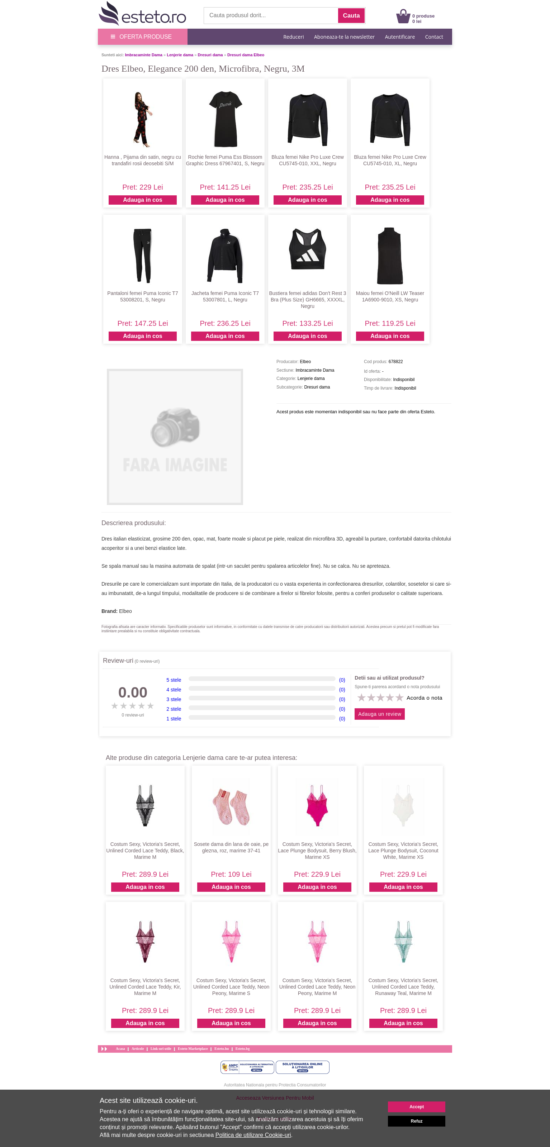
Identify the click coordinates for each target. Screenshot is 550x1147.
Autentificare (400, 36)
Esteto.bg (243, 1049)
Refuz (417, 1121)
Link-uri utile (161, 1049)
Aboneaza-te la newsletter (344, 36)
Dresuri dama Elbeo (245, 55)
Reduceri (293, 36)
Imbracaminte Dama (143, 55)
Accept (416, 1106)
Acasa (120, 1049)
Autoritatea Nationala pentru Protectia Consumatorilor (275, 1084)
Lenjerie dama (180, 55)
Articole (138, 1049)
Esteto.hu (221, 1049)
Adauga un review (379, 714)
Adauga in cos (142, 200)
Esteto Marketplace (193, 1049)
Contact (434, 36)
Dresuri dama (210, 55)
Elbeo (125, 611)
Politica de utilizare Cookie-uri (253, 1135)
